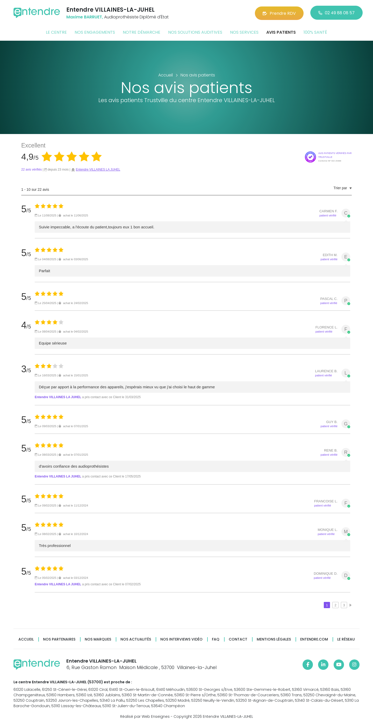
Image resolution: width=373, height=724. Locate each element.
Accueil (26, 639)
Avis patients (281, 32)
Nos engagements (95, 32)
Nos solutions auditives (195, 32)
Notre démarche (141, 32)
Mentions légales (274, 639)
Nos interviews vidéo (181, 639)
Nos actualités (135, 639)
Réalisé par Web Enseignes (145, 716)
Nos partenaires (59, 639)
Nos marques (98, 639)
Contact (238, 639)
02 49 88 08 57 (336, 13)
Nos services (244, 32)
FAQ (215, 639)
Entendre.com (314, 639)
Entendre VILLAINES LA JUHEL (98, 169)
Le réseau (346, 639)
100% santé (315, 32)
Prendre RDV (279, 13)
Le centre (56, 32)
